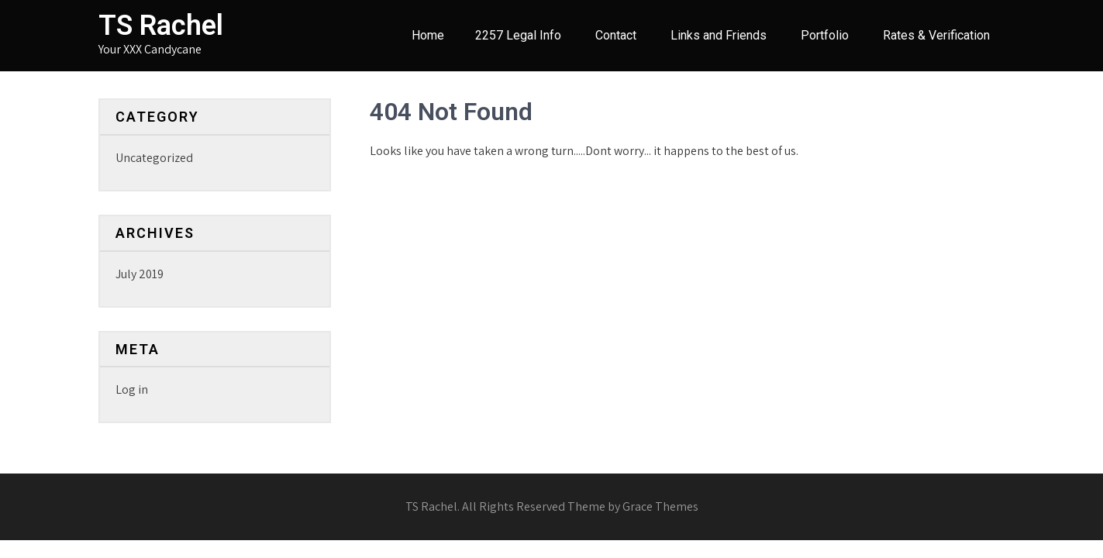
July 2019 (139, 274)
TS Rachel (160, 25)
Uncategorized (154, 158)
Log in (131, 389)
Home (428, 35)
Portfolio (825, 35)
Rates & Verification (936, 35)
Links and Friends (718, 35)
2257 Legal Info (518, 35)
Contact (615, 35)
